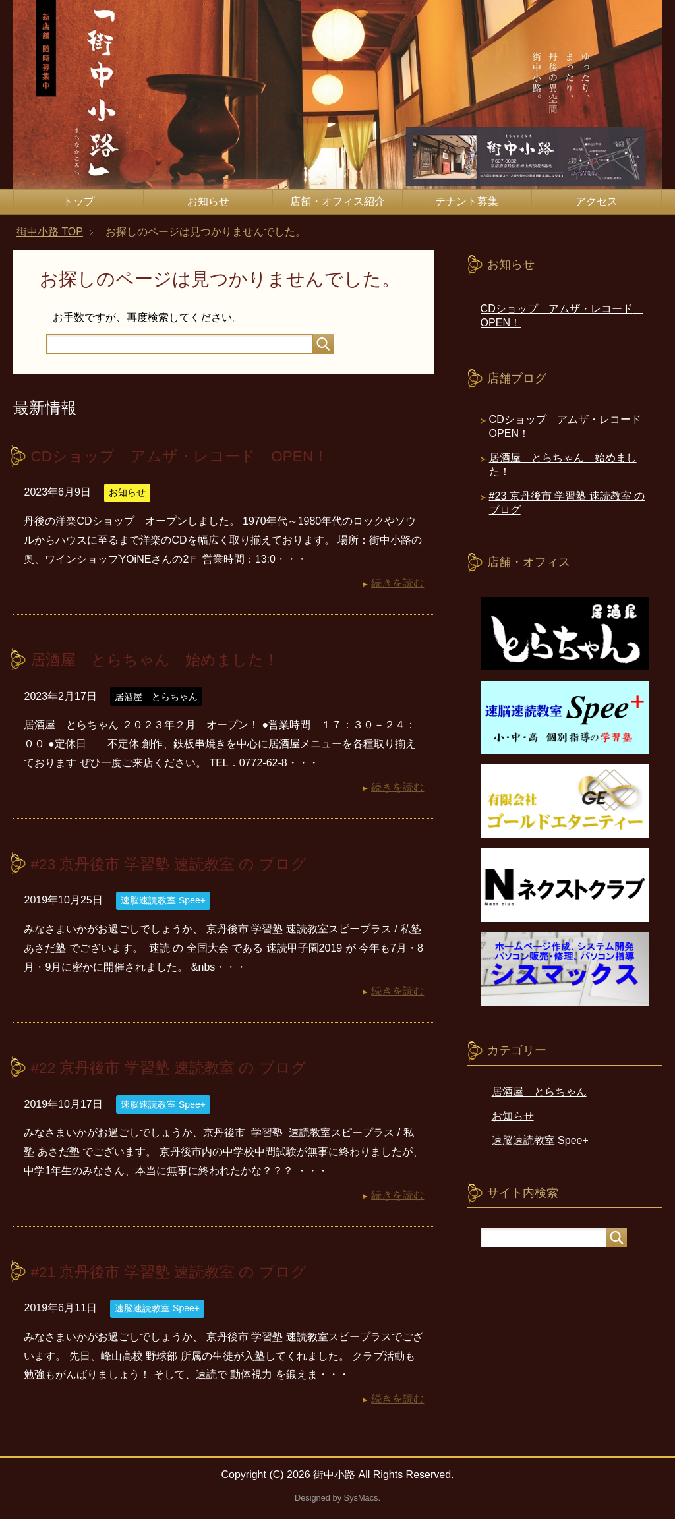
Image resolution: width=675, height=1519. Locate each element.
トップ (78, 201)
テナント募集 (466, 201)
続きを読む (397, 582)
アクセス (596, 201)
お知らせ (208, 201)
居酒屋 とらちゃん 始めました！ (159, 659)
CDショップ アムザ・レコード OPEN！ (186, 456)
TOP (49, 231)
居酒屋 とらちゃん (156, 696)
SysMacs (361, 1496)
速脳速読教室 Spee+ (163, 899)
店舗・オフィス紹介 (337, 201)
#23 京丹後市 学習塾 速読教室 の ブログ (174, 863)
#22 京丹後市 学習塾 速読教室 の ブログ (174, 1066)
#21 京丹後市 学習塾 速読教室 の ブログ (174, 1270)
